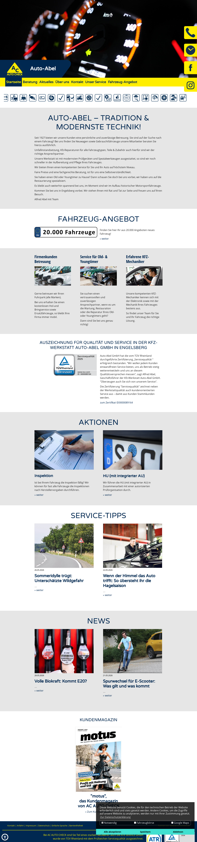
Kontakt (11, 825)
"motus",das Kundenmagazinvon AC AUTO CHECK (98, 801)
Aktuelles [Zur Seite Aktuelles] (46, 82)
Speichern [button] (145, 831)
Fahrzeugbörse (144, 822)
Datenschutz (44, 825)
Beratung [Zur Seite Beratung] (30, 82)
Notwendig (109, 822)
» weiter (104, 238)
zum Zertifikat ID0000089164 (116, 402)
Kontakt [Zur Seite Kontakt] (77, 82)
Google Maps (180, 822)
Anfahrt (20, 825)
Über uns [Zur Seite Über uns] (62, 82)
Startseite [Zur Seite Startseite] (13, 82)
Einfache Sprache (59, 825)
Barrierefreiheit (76, 825)
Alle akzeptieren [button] (112, 831)
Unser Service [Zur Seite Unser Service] (95, 82)
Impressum (31, 825)
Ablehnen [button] (178, 831)
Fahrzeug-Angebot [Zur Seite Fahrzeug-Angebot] (122, 82)
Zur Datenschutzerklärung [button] (115, 817)
